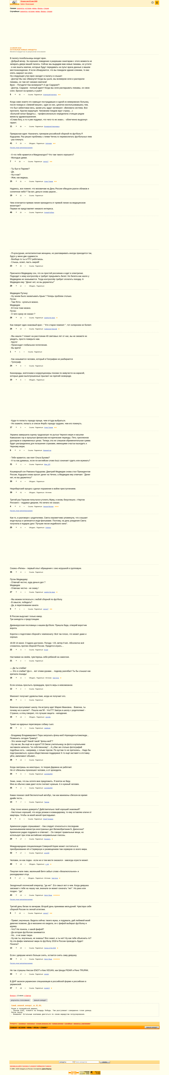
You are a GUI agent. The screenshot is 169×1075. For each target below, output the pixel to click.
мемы (34, 8)
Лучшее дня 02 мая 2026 (29, 1)
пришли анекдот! (151, 1027)
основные (22, 1023)
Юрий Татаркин (48, 819)
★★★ (57, 506)
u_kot (47, 864)
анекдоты (20, 8)
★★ (59, 95)
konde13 (47, 988)
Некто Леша (48, 895)
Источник (48, 492)
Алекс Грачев (48, 181)
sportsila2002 (48, 774)
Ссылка (30, 95)
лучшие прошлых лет (43, 1023)
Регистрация (30, 4)
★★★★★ (56, 895)
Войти (23, 4)
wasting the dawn (49, 318)
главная (13, 1027)
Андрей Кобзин (49, 212)
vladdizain (47, 728)
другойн (48, 717)
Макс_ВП (47, 464)
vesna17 (45, 161)
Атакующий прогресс (50, 95)
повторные (31, 1023)
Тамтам (46, 802)
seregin (46, 974)
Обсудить (32, 143)
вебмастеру (41, 1066)
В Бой (46, 650)
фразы (40, 8)
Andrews (48, 527)
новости (48, 1066)
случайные (68, 1023)
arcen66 (46, 853)
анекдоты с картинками (82, 1023)
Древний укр (47, 450)
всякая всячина (57, 1023)
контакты (26, 1066)
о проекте (33, 1066)
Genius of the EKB (50, 948)
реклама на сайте (16, 1066)
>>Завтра (27, 996)
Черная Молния (48, 506)
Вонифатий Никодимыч (52, 126)
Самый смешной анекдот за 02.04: (26, 1005)
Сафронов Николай (50, 329)
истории (28, 8)
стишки (46, 8)
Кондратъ (47, 839)
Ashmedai (48, 143)
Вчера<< (13, 996)
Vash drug (56, 678)
